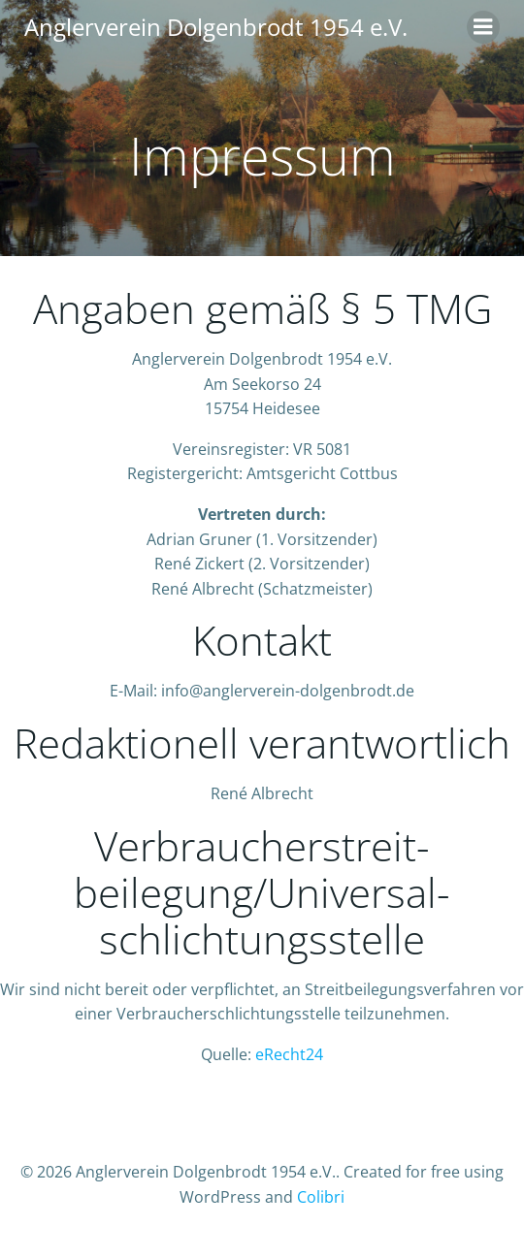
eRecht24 (289, 1054)
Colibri (320, 1197)
